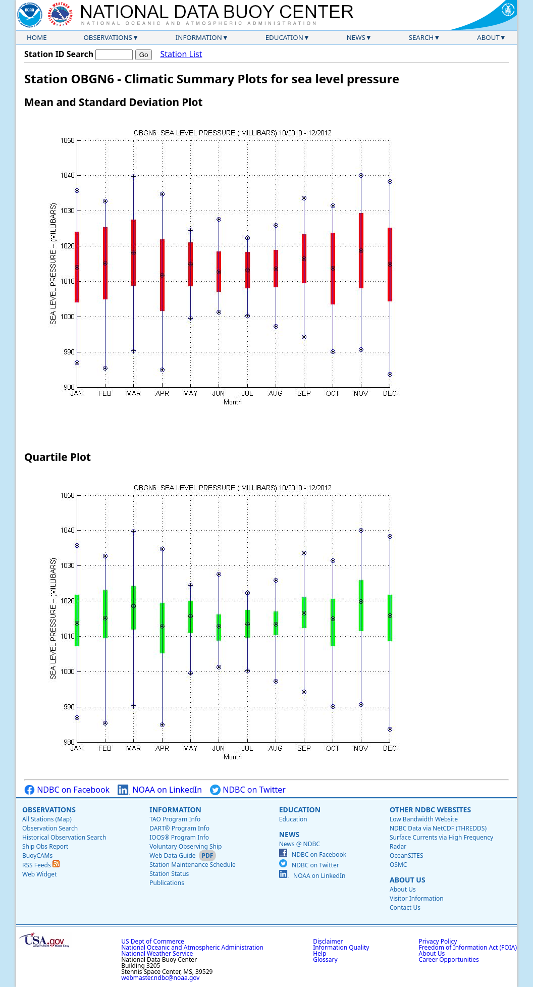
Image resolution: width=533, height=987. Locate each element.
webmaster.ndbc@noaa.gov (160, 977)
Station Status (169, 873)
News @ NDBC (299, 844)
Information (199, 37)
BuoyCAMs (37, 855)
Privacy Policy (438, 941)
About (488, 37)
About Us (407, 880)
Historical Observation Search (64, 837)
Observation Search (50, 828)
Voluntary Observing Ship (185, 846)
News (356, 37)
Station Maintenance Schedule (192, 864)
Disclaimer (328, 941)
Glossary (325, 959)
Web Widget (39, 874)
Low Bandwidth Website (424, 819)
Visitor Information (417, 898)
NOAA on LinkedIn (160, 790)
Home (37, 37)
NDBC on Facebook (67, 790)
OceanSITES (406, 855)
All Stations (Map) (47, 819)
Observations (107, 37)
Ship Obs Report (45, 846)
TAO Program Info (174, 819)
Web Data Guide (172, 855)
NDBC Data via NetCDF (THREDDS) (438, 828)
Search (421, 37)
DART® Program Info (179, 828)
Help (319, 953)
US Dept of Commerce (152, 941)
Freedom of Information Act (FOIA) (468, 947)
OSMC (398, 864)
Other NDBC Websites (430, 809)
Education (284, 37)
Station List (181, 54)
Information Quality (341, 947)
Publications (166, 882)
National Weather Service (157, 953)
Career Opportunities (449, 959)
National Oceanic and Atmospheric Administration (192, 947)
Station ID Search (58, 54)
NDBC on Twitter (248, 790)
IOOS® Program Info (179, 837)
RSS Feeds (41, 865)
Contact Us (405, 907)
